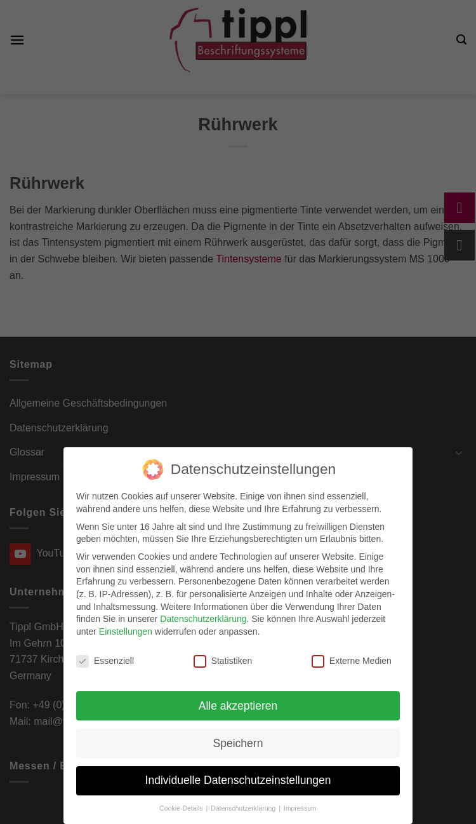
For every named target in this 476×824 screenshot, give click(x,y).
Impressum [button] (300, 808)
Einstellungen (125, 631)
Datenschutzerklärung (203, 619)
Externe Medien (352, 661)
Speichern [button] (238, 743)
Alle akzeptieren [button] (238, 705)
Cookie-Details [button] (181, 808)
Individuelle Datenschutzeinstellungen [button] (238, 780)
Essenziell (105, 661)
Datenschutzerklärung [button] (244, 808)
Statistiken (223, 661)
